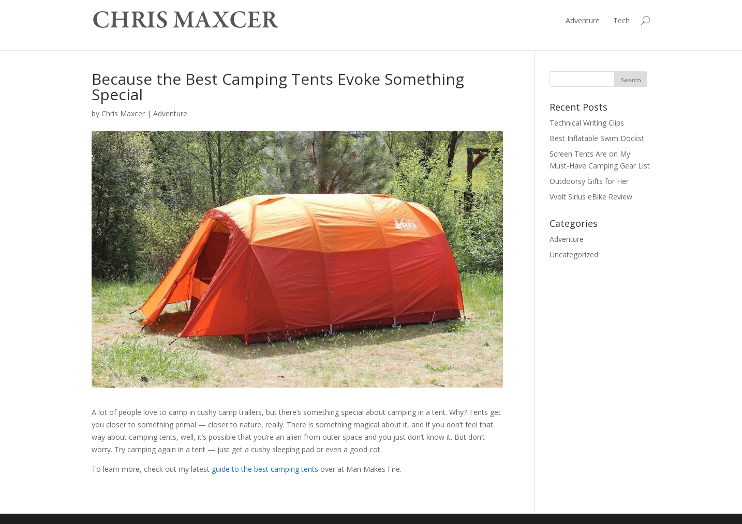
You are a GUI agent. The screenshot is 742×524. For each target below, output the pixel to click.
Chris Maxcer (123, 113)
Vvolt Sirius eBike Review (591, 197)
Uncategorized (574, 254)
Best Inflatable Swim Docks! (596, 138)
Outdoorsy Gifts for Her (589, 181)
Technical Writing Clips (587, 123)
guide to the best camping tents (265, 469)
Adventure (583, 20)
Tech (621, 20)
